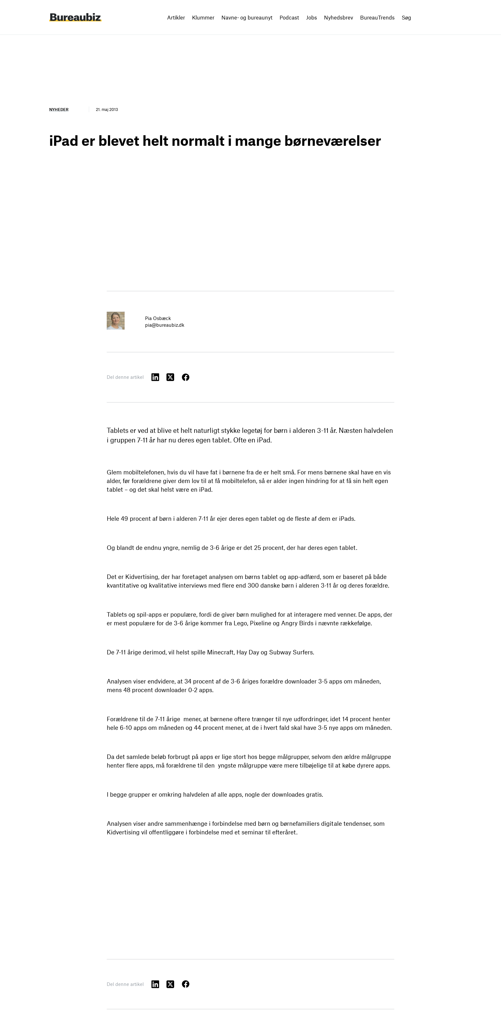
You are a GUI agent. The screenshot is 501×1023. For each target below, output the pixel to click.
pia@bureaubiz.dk (164, 325)
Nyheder (58, 109)
